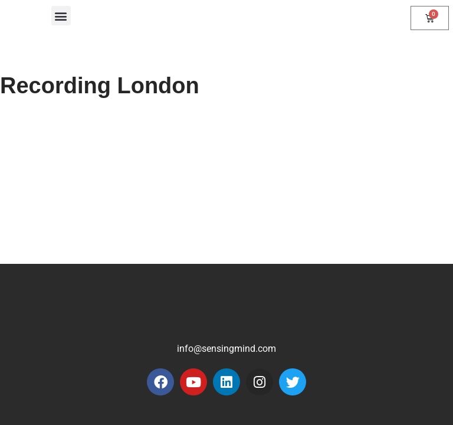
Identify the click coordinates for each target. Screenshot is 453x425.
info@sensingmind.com (226, 348)
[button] (61, 15)
